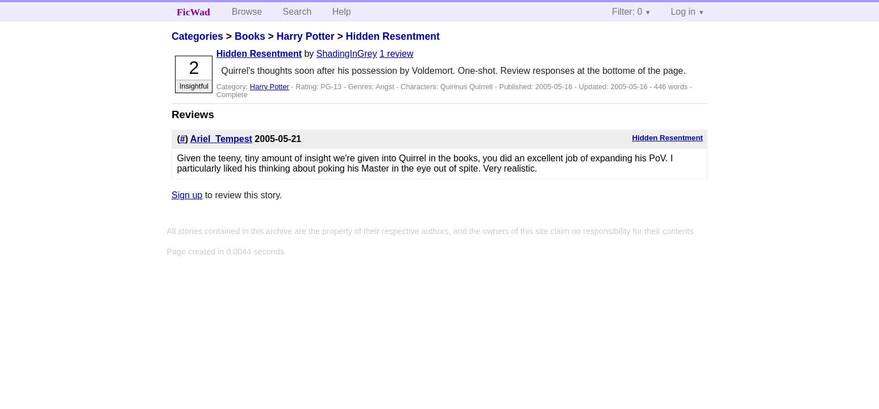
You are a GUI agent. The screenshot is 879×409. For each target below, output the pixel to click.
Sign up (187, 195)
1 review (397, 54)
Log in (682, 11)
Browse (247, 11)
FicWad (193, 12)
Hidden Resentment (393, 36)
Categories (197, 36)
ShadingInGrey (346, 54)
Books (250, 36)
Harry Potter (306, 36)
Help (341, 11)
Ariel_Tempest (221, 139)
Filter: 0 (627, 11)
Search (297, 11)
